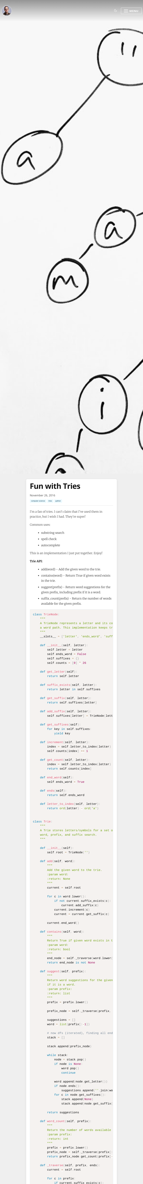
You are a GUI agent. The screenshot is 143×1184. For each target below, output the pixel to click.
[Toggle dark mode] (116, 11)
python (58, 501)
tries (50, 501)
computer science (38, 501)
